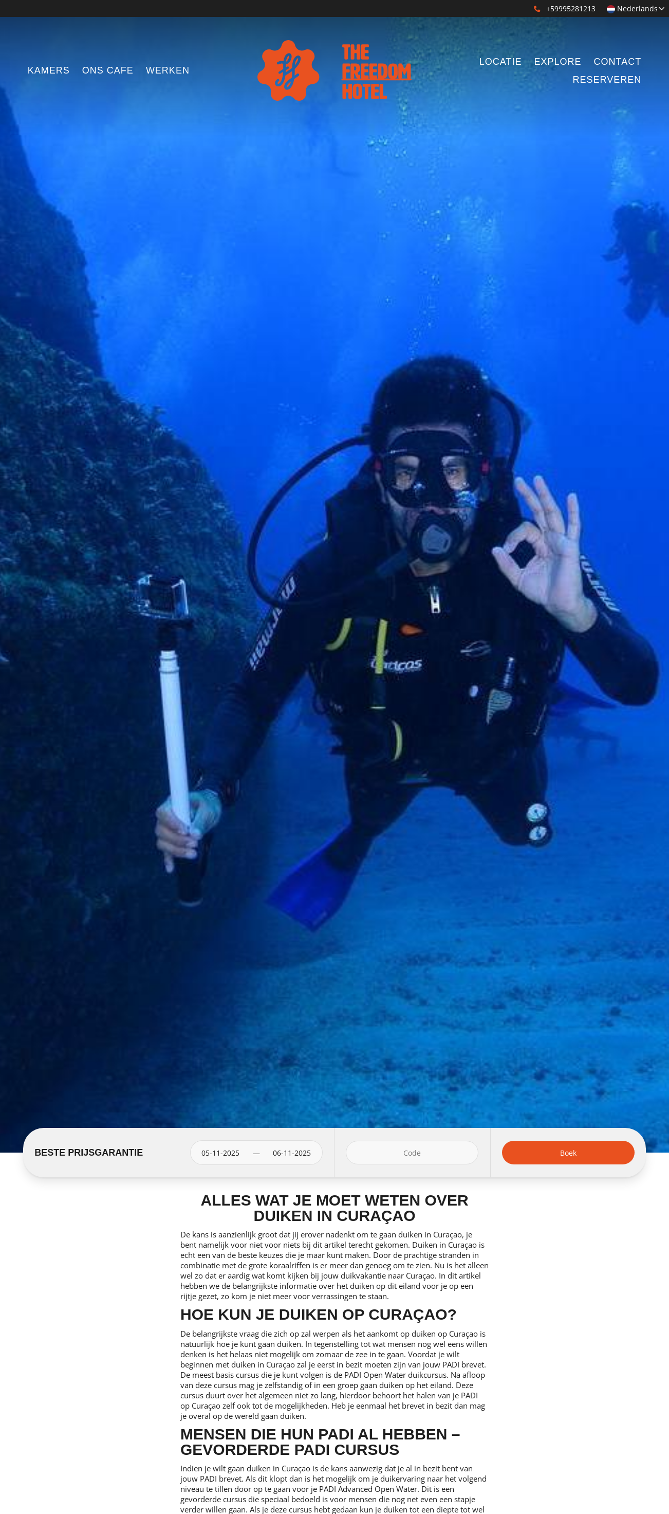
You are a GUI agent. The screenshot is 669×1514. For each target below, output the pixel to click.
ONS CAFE (108, 70)
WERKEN (168, 70)
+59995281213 (565, 8)
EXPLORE (557, 62)
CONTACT (618, 62)
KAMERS (49, 70)
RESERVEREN (606, 80)
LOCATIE (500, 62)
